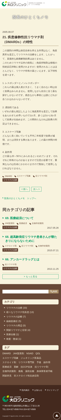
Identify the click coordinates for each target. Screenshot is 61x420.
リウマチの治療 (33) (16, 307)
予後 (39, 362)
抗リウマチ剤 (41, 176)
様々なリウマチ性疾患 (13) (20, 312)
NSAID (29, 353)
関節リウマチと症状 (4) (18, 330)
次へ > (36, 189)
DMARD (8, 176)
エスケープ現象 (24, 176)
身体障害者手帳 (45, 371)
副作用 (46, 362)
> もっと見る (30, 276)
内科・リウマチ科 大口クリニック (14, 3)
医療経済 (23, 223)
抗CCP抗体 (26, 367)
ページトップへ (57, 415)
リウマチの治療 (10, 180)
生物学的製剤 (38, 223)
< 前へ (24, 189)
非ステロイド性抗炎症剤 (26, 375)
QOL (38, 353)
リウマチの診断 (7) (16, 316)
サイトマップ (53, 390)
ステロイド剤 (11, 246)
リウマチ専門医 (26, 362)
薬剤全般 (29, 371)
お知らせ (38, 390)
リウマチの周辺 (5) (16, 325)
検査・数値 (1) (13, 339)
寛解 (16, 367)
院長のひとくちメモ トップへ (20, 198)
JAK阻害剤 (9, 223)
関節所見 (7, 375)
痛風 (20, 371)
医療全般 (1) (12, 334)
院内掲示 (25, 390)
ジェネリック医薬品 (31, 358)
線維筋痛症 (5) (13, 321)
